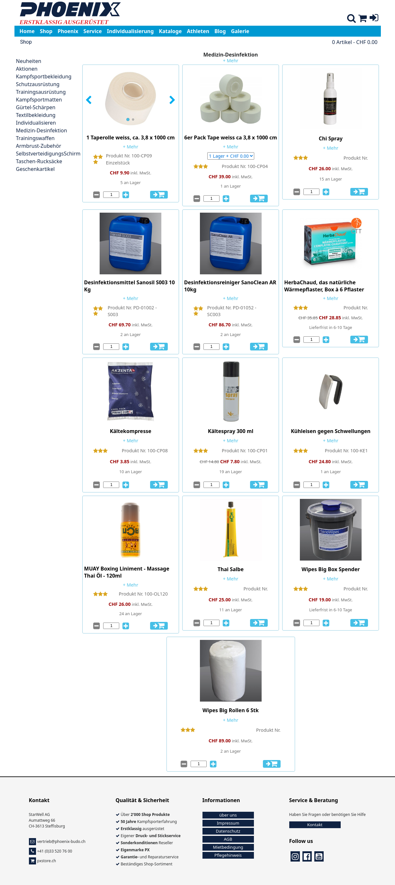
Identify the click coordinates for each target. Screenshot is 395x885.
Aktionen (27, 68)
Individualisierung (130, 31)
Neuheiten (28, 61)
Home (27, 31)
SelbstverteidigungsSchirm (48, 153)
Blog (220, 31)
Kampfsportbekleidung (44, 76)
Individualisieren (36, 122)
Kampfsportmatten (39, 99)
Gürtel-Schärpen (36, 107)
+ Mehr (230, 61)
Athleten (198, 31)
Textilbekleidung (36, 115)
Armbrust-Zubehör (38, 145)
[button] (91, 100)
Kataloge (170, 31)
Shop (46, 31)
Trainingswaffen (35, 138)
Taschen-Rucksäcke (39, 161)
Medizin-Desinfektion (41, 130)
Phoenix (68, 31)
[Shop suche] (351, 19)
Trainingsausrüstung (41, 91)
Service (93, 31)
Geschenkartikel (35, 169)
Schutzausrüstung (38, 84)
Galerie (240, 31)
